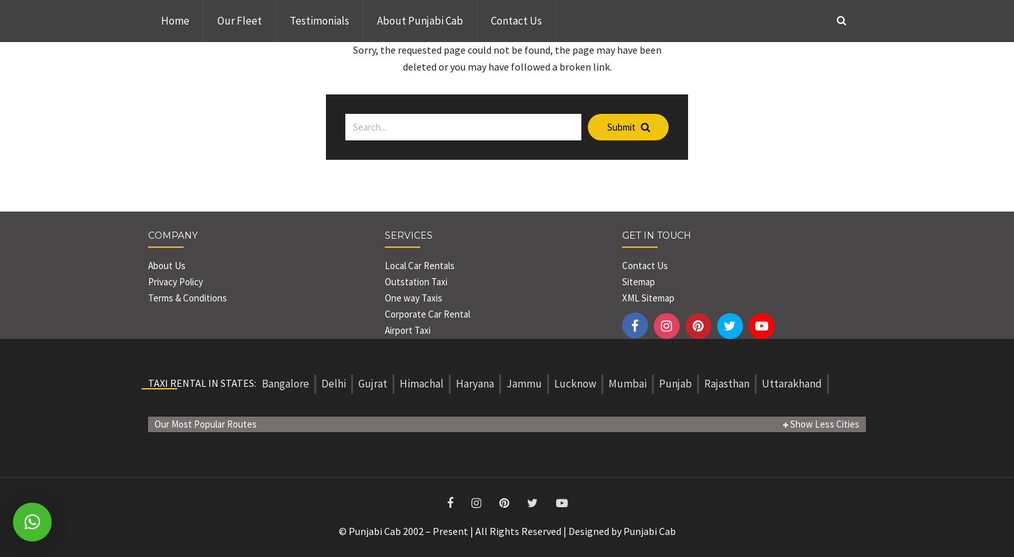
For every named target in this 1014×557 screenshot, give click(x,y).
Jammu (524, 384)
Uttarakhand (792, 384)
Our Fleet (239, 21)
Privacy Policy (175, 282)
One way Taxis (413, 298)
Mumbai (628, 384)
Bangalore (285, 384)
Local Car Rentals (420, 265)
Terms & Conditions (187, 298)
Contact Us (516, 21)
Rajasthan (727, 384)
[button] (32, 522)
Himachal (422, 384)
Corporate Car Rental (427, 314)
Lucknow (575, 384)
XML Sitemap (648, 298)
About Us (167, 265)
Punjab (675, 384)
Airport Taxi (409, 330)
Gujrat (372, 384)
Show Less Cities (821, 424)
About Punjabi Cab (420, 21)
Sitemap (638, 282)
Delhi (333, 384)
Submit (628, 127)
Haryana (475, 384)
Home (175, 21)
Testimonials (319, 21)
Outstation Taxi (416, 282)
